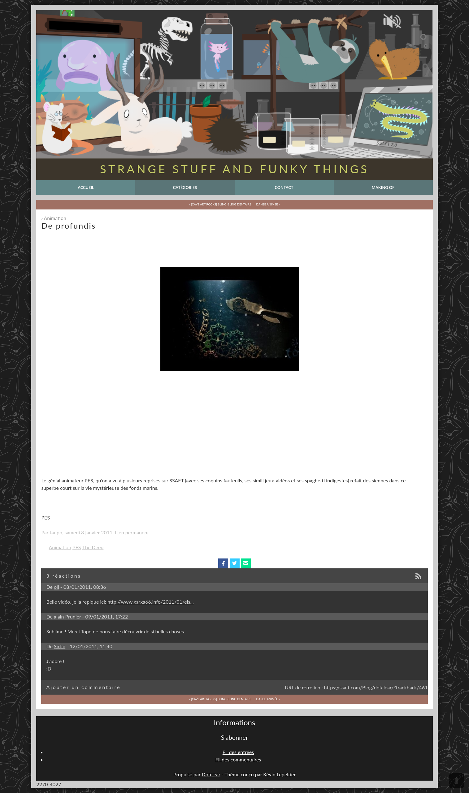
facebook (223, 563)
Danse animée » (268, 204)
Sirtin (59, 646)
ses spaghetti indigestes (322, 480)
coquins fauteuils (224, 480)
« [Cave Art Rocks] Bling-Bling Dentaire (220, 204)
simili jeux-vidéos (271, 480)
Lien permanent (132, 532)
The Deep (93, 547)
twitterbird (234, 563)
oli (56, 587)
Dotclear (211, 774)
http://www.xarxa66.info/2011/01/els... (150, 602)
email (245, 563)
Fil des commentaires (238, 759)
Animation (55, 218)
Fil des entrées (238, 752)
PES (45, 517)
